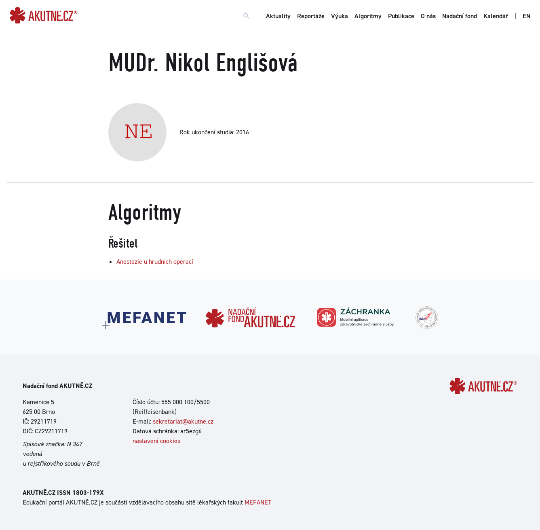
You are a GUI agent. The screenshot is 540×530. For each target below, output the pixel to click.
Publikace (401, 16)
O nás (428, 16)
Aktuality (278, 16)
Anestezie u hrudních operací (154, 261)
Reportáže (311, 16)
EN (526, 16)
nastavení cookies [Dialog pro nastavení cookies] (156, 441)
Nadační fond (459, 16)
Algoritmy (368, 16)
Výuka (339, 16)
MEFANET (258, 502)
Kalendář (495, 16)
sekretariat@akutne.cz (183, 421)
